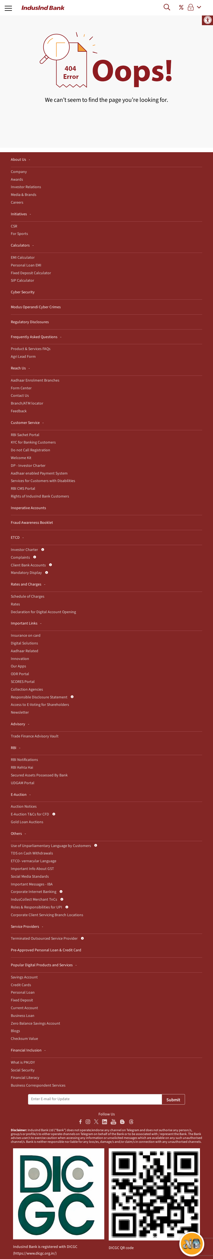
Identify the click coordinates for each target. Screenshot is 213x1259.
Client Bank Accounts (28, 565)
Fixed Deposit (22, 1000)
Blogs (15, 1031)
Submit (173, 1100)
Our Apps (18, 666)
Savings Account (24, 977)
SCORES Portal (23, 682)
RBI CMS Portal (23, 488)
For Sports (19, 234)
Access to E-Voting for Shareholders (40, 705)
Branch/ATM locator (27, 403)
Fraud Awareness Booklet (32, 522)
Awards (17, 179)
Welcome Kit (21, 458)
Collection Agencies (27, 689)
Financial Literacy (25, 1078)
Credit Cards (21, 985)
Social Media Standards (30, 876)
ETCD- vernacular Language (33, 861)
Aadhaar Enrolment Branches (35, 380)
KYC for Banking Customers (33, 442)
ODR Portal (20, 674)
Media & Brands (23, 195)
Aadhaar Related (24, 651)
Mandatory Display (26, 573)
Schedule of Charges (27, 596)
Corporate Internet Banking (33, 892)
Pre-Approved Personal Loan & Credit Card (46, 950)
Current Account (24, 1008)
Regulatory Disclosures (30, 322)
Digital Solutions (24, 643)
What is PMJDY (23, 1062)
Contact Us (20, 395)
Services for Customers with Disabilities (43, 481)
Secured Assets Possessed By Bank (39, 775)
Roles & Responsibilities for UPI (36, 907)
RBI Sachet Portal (25, 435)
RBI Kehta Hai (22, 767)
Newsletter (20, 712)
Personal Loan (23, 992)
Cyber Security (23, 292)
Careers (17, 202)
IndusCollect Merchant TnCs (34, 899)
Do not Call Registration (30, 450)
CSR (14, 226)
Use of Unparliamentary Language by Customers (51, 846)
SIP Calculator (22, 280)
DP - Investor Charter (28, 465)
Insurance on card (25, 635)
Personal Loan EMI (26, 265)
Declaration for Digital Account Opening (43, 612)
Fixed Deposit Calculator (31, 273)
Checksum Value (24, 1039)
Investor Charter (24, 550)
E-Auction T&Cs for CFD (30, 814)
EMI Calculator (23, 257)
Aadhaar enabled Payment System (39, 473)
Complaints (20, 557)
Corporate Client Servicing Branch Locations (47, 915)
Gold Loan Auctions (27, 822)
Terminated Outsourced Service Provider (44, 938)
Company (19, 172)
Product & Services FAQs (30, 349)
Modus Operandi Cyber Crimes (36, 307)
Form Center (21, 388)
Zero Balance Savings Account (35, 1023)
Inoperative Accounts (28, 508)
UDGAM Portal (22, 783)
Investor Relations (26, 187)
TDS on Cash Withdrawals (32, 853)
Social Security (23, 1070)
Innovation (20, 659)
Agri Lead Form (23, 356)
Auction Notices (24, 806)
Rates (15, 604)
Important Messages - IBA (32, 884)
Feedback (19, 411)
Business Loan (22, 1016)
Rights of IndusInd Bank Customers (40, 496)
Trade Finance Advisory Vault (35, 736)
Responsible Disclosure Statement (39, 697)
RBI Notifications (24, 760)
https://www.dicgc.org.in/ (34, 1253)
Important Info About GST (32, 869)
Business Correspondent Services (38, 1085)
